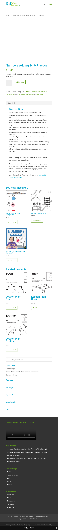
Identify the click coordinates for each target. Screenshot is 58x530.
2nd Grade (10, 507)
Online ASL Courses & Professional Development (22, 372)
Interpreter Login (42, 516)
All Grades (10, 495)
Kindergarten (42, 92)
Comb (9, 481)
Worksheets (21, 15)
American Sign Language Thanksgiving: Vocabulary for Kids (27, 452)
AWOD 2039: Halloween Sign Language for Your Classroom (27, 458)
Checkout (33, 519)
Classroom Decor (11, 375)
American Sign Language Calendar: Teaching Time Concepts (27, 449)
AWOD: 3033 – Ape (13, 455)
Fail (8, 478)
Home (7, 15)
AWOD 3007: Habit (13, 461)
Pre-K (41, 94)
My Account (23, 519)
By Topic (13, 15)
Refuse (9, 484)
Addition (35, 92)
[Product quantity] (9, 83)
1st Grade (28, 92)
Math (37, 94)
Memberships (10, 369)
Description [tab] (12, 103)
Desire (9, 472)
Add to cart (20, 82)
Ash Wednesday (12, 475)
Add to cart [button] (12, 222)
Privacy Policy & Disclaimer (23, 516)
